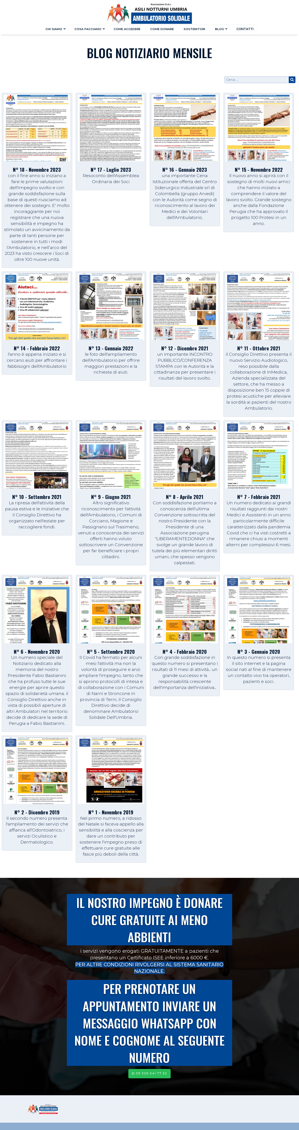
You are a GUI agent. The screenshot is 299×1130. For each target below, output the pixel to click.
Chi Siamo (56, 29)
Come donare (162, 29)
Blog (220, 29)
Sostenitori (194, 29)
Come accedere (128, 29)
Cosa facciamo (90, 29)
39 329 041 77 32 (149, 1073)
